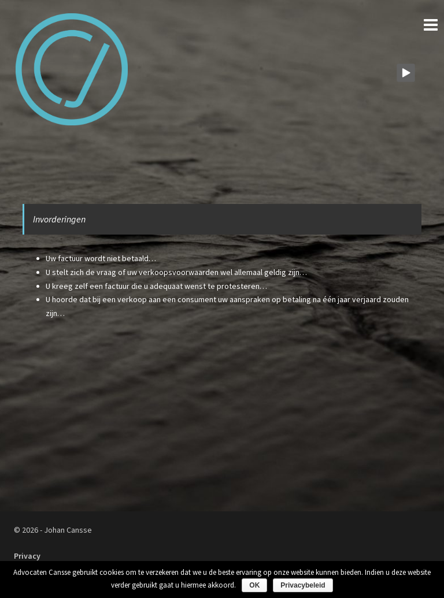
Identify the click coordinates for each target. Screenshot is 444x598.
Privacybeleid (302, 585)
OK (254, 585)
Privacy (27, 556)
